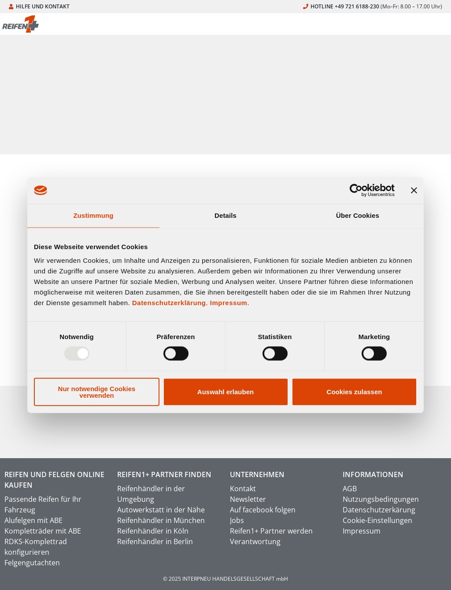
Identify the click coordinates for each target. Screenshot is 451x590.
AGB (350, 488)
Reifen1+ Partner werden (271, 531)
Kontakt (243, 488)
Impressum (229, 302)
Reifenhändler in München (161, 520)
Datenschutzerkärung (379, 510)
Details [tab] (225, 215)
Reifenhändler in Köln (153, 531)
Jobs (237, 520)
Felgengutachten (32, 563)
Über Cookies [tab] (357, 215)
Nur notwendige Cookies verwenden (97, 392)
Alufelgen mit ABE (33, 520)
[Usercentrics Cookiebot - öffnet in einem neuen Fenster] (356, 190)
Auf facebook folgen (263, 510)
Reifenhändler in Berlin (155, 541)
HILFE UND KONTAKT (39, 6)
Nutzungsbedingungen (381, 499)
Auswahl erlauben (225, 392)
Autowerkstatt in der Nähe (161, 510)
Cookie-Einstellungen (377, 520)
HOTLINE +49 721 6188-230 (372, 6)
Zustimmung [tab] (94, 215)
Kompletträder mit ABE (42, 531)
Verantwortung (255, 541)
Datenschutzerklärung (169, 302)
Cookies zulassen (354, 392)
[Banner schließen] (414, 190)
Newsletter (248, 499)
